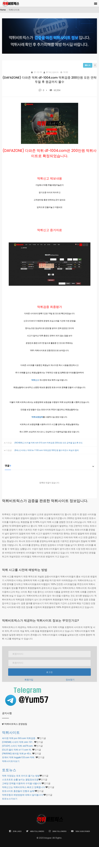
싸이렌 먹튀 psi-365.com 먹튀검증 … (19, 738)
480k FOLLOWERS (35, 831)
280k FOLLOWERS (57, 831)
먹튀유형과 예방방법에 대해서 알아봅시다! (23, 795)
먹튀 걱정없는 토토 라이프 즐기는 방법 (21, 775)
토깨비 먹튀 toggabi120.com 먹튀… (19, 757)
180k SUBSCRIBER (80, 831)
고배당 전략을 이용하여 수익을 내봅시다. (22, 783)
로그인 (49, 672)
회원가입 (29, 679)
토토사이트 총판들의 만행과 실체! (18, 791)
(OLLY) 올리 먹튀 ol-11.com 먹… (17, 749)
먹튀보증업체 (37, 417)
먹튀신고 (35, 380)
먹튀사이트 (11, 732)
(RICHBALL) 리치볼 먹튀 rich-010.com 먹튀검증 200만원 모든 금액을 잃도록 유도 (48, 443)
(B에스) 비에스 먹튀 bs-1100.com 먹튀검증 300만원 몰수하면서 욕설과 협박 (46, 450)
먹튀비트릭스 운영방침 (16, 724)
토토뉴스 (9, 770)
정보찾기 (70, 679)
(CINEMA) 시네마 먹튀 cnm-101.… (18, 742)
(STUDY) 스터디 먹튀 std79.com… (18, 746)
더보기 (10, 761)
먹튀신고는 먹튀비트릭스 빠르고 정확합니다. (23, 787)
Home (3, 9)
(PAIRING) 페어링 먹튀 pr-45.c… (17, 753)
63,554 (54, 90)
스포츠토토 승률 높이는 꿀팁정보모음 (20, 779)
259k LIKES (15, 831)
